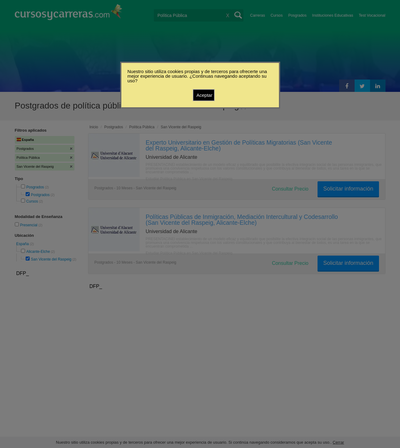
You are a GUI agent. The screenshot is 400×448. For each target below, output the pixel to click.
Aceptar (204, 95)
